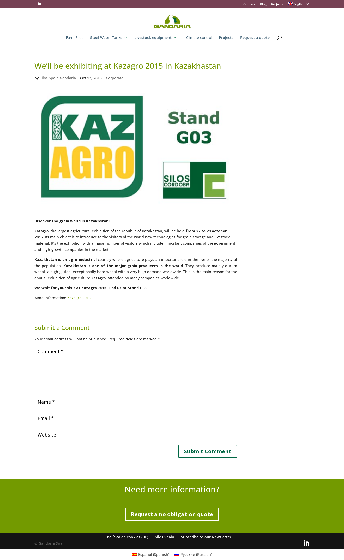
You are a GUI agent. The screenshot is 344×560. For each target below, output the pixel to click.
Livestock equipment (153, 38)
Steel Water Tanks (106, 38)
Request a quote (255, 38)
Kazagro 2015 (79, 297)
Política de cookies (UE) (127, 536)
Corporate (114, 77)
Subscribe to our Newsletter (206, 536)
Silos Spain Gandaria (58, 77)
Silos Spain (164, 536)
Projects (277, 5)
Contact (249, 5)
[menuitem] (299, 5)
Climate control (199, 38)
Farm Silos (74, 38)
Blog (263, 5)
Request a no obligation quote (172, 514)
